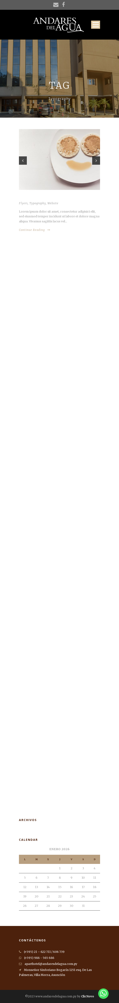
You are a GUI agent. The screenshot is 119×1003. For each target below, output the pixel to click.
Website (52, 203)
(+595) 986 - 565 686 (36, 958)
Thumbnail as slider (35, 197)
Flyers (23, 203)
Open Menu (95, 25)
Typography (37, 203)
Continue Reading (34, 230)
